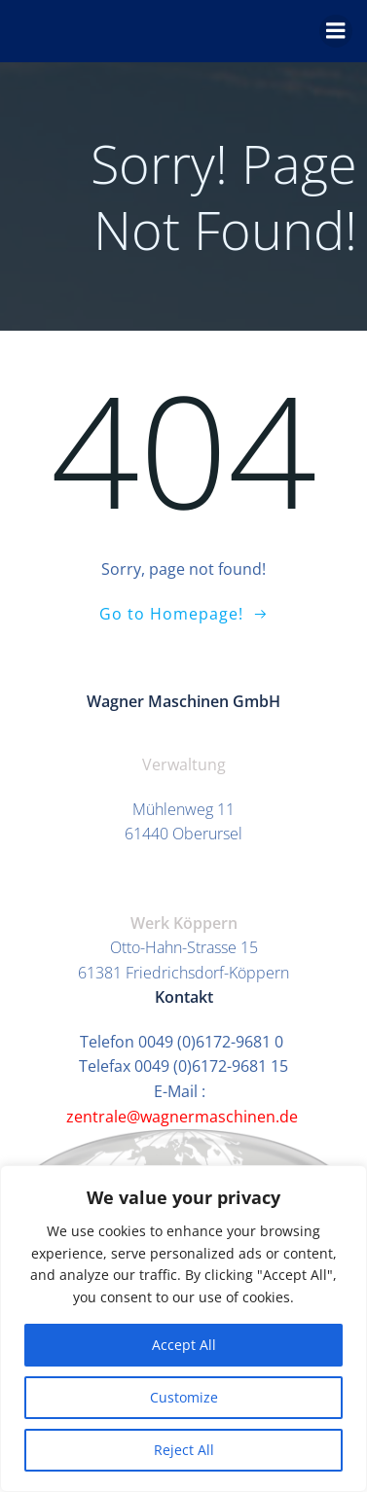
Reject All (184, 1449)
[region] (183, 1328)
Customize (184, 1397)
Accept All (184, 1344)
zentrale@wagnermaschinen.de (184, 1116)
